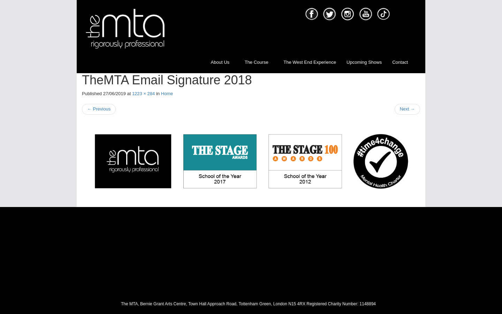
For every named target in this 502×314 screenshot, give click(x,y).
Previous (99, 109)
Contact (400, 62)
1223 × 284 (143, 93)
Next (407, 109)
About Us (222, 62)
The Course (259, 62)
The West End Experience (309, 62)
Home (167, 93)
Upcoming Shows (364, 62)
